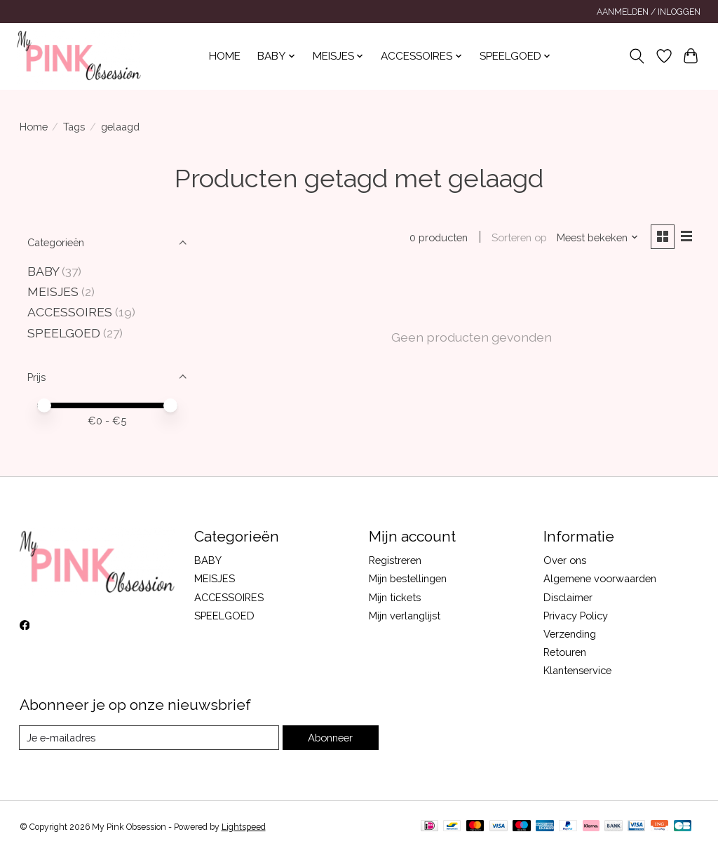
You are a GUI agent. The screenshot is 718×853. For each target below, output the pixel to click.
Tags (74, 127)
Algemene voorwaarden (599, 578)
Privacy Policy (575, 616)
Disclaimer (567, 597)
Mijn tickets (395, 597)
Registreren (395, 560)
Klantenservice (577, 670)
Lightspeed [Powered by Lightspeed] (244, 827)
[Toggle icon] (636, 56)
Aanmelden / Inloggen (648, 12)
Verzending (569, 634)
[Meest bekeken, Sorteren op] (597, 237)
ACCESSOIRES (69, 311)
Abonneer (330, 738)
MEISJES (53, 291)
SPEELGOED (63, 332)
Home (225, 56)
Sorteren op (519, 237)
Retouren (564, 652)
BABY (44, 271)
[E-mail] (149, 738)
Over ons (564, 560)
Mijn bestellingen (408, 578)
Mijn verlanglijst (404, 616)
